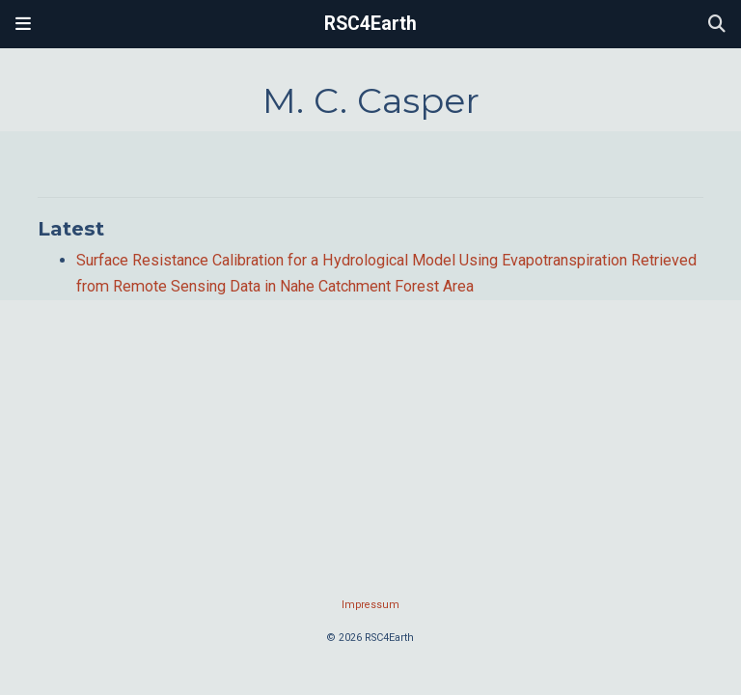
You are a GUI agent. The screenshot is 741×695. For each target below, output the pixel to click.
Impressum (370, 604)
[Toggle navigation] (23, 24)
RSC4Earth (370, 24)
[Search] (717, 25)
